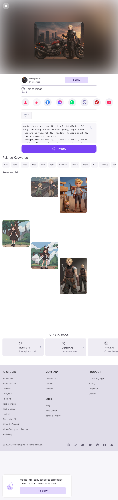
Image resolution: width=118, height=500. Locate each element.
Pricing (92, 432)
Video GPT (8, 427)
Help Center (51, 459)
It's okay (43, 490)
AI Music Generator (12, 473)
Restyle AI (7, 442)
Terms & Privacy (53, 464)
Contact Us (51, 427)
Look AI (6, 463)
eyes (25, 165)
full (94, 165)
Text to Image (9, 452)
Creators (92, 442)
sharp (85, 165)
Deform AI (7, 437)
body (15, 165)
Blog (48, 454)
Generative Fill (9, 468)
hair (6, 165)
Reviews (49, 437)
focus (75, 165)
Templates (93, 437)
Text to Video (9, 458)
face (34, 165)
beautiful (63, 165)
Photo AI (7, 447)
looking (104, 165)
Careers (49, 432)
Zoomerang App (96, 427)
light (52, 165)
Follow (76, 79)
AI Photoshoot (9, 432)
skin (43, 165)
